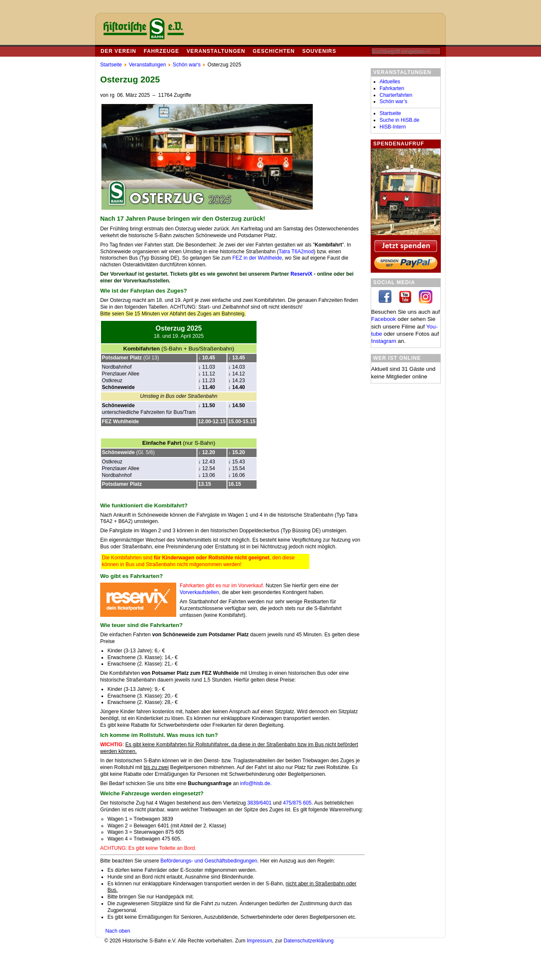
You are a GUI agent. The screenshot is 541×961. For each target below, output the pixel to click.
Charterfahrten (396, 95)
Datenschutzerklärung (308, 941)
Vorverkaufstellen (199, 592)
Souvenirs (319, 51)
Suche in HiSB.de (399, 120)
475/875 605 (297, 803)
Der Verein (118, 51)
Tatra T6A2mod (296, 252)
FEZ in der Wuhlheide (257, 258)
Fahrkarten (392, 88)
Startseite (390, 113)
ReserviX (301, 274)
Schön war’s (393, 101)
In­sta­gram (383, 341)
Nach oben (117, 931)
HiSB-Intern (393, 127)
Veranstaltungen (215, 51)
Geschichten (274, 51)
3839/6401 (259, 803)
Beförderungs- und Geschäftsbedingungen (209, 861)
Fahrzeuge (161, 51)
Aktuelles (390, 82)
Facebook (383, 319)
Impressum (259, 941)
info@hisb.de (255, 783)
